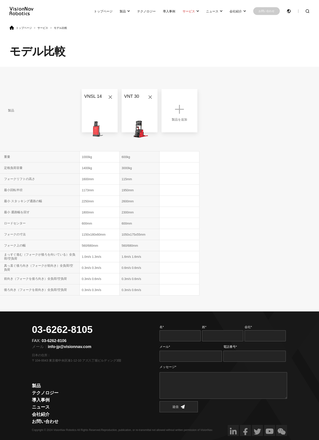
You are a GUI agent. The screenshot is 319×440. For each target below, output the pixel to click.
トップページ (103, 11)
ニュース (212, 11)
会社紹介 (236, 11)
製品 (123, 11)
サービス (189, 11)
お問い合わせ (266, 11)
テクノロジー (146, 11)
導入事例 (169, 11)
